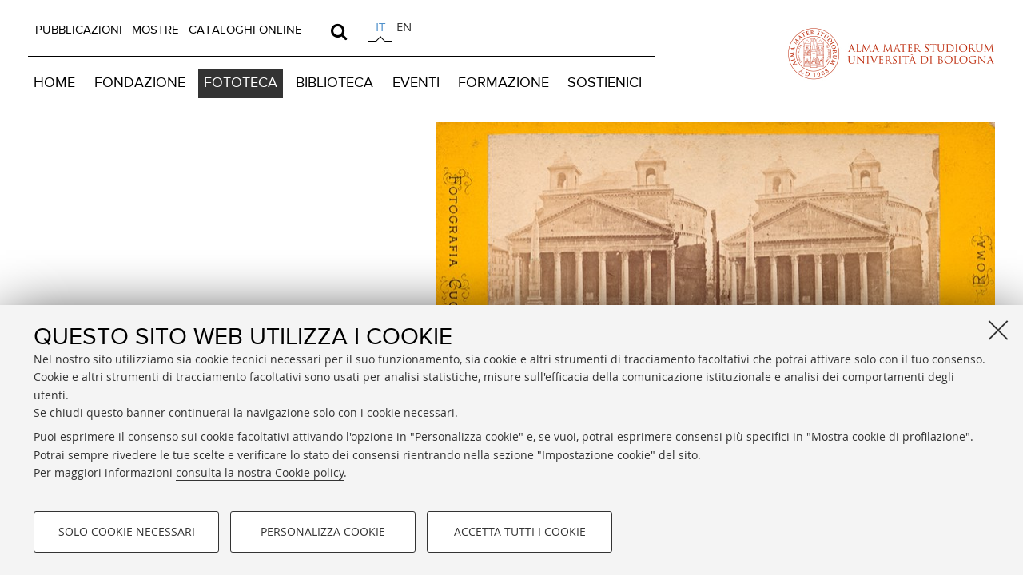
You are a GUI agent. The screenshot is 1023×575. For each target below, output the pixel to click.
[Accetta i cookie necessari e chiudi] (998, 330)
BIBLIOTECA (334, 83)
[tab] (380, 29)
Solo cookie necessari (126, 531)
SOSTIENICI (604, 83)
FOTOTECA (240, 83)
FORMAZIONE (503, 83)
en (404, 26)
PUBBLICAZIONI (78, 30)
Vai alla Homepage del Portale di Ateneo (891, 53)
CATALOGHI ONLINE (245, 30)
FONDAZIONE (139, 83)
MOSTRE (155, 30)
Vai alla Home (194, 258)
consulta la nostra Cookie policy (260, 472)
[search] (339, 31)
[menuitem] (78, 30)
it (380, 26)
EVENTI (416, 83)
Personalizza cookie (323, 531)
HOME (54, 83)
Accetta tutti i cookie (520, 531)
